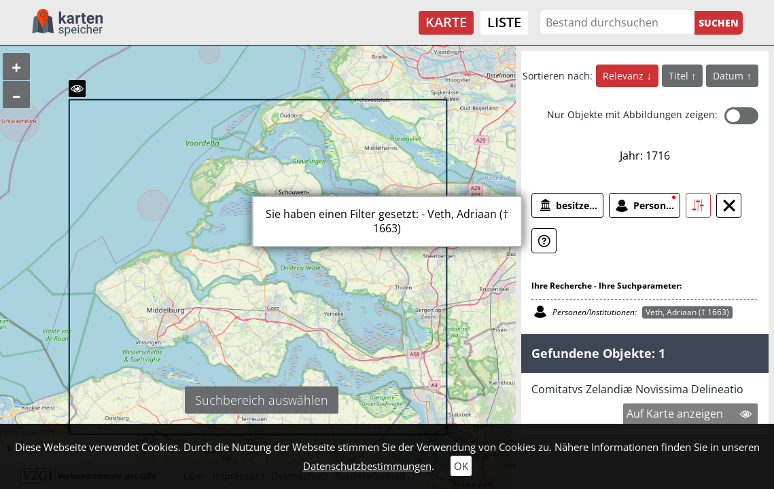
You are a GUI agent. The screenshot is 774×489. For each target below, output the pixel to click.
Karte (446, 22)
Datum (729, 75)
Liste (504, 22)
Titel (680, 75)
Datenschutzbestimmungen (367, 466)
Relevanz (624, 75)
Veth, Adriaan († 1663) (687, 312)
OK (461, 466)
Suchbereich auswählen (261, 400)
